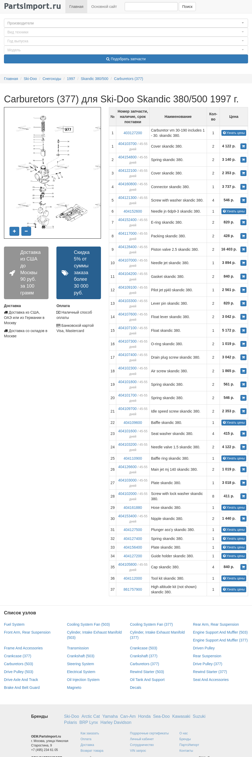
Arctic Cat (90, 716)
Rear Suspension (207, 656)
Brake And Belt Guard (22, 687)
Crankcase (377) (17, 656)
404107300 (127, 341)
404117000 (127, 233)
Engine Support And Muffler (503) (220, 632)
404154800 (127, 157)
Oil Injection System (83, 680)
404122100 (127, 170)
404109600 (133, 422)
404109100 (127, 287)
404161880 (133, 507)
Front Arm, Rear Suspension (27, 632)
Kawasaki (181, 716)
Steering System (80, 664)
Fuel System (14, 624)
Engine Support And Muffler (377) (220, 640)
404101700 (127, 395)
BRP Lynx (88, 722)
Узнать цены (234, 133)
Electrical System (81, 672)
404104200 (127, 274)
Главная (76, 6)
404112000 (133, 578)
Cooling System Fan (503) (88, 624)
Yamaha (110, 716)
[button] (126, 23)
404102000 (127, 494)
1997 (71, 79)
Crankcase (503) (143, 648)
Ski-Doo (30, 79)
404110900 (133, 458)
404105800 (127, 564)
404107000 (127, 260)
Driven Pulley (204, 648)
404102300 (127, 368)
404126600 (127, 467)
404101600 (127, 431)
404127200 (133, 556)
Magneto (74, 687)
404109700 (127, 409)
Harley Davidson (115, 722)
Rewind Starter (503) (147, 672)
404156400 (133, 547)
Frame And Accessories (23, 648)
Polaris (70, 722)
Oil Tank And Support (147, 680)
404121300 (127, 197)
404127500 (133, 530)
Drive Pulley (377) (207, 664)
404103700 (127, 144)
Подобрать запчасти (126, 59)
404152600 (133, 211)
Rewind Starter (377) (210, 672)
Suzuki (199, 716)
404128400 (127, 247)
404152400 (127, 220)
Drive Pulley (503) (18, 672)
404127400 (133, 539)
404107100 (127, 328)
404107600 (127, 314)
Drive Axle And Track (21, 680)
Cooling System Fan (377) (151, 624)
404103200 (127, 444)
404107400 (127, 355)
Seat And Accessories (211, 680)
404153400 (127, 516)
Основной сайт (104, 6)
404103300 (127, 301)
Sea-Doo (161, 716)
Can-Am (128, 716)
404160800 (127, 184)
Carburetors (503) (18, 664)
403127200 (133, 133)
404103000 (127, 480)
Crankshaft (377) (143, 656)
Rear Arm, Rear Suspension (216, 624)
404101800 (127, 382)
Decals (135, 687)
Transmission (78, 648)
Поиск (187, 6)
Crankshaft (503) (80, 656)
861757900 (133, 589)
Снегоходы (51, 79)
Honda (144, 716)
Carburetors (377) (128, 79)
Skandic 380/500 (94, 79)
